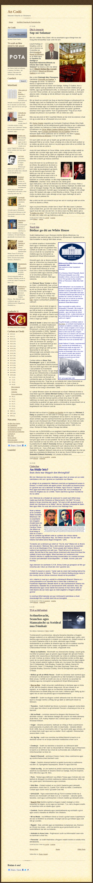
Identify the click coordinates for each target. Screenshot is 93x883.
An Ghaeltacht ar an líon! (15, 427)
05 (12, 404)
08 (12, 396)
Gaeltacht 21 (11, 433)
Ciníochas (14, 392)
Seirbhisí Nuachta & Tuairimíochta (28, 22)
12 (12, 377)
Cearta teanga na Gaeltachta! (16, 431)
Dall (69, 209)
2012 (11, 367)
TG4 (60, 345)
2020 (11, 348)
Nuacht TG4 (35, 802)
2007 (11, 413)
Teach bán (14, 389)
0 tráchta (52, 217)
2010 (11, 372)
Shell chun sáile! (12, 440)
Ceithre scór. (21, 135)
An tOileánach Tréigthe (14, 429)
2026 (11, 334)
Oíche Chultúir (38, 123)
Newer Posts (34, 849)
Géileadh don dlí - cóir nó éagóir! (22, 115)
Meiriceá (35, 458)
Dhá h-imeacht (15, 387)
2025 (11, 336)
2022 (11, 343)
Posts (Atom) (43, 854)
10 (12, 382)
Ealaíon (35, 219)
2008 (11, 411)
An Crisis (21, 156)
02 (12, 408)
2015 (11, 360)
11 (12, 380)
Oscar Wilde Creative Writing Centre (55, 129)
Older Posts (81, 849)
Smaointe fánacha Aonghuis (16, 441)
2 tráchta (53, 601)
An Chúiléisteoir (12, 425)
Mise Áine (11, 435)
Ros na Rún (35, 685)
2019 (11, 351)
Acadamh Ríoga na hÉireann (37, 53)
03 (12, 406)
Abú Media (62, 324)
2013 (11, 365)
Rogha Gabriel (12, 437)
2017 (11, 355)
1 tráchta (53, 457)
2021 (11, 346)
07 (12, 399)
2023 (11, 341)
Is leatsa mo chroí (37, 213)
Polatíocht (42, 458)
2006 (11, 416)
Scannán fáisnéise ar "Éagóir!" (21, 243)
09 (12, 384)
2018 (11, 353)
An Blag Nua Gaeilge (14, 423)
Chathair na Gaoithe (55, 413)
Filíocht (41, 219)
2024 (11, 339)
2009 (11, 375)
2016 (11, 358)
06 (12, 401)
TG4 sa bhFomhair (16, 394)
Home (11, 22)
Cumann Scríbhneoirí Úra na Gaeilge (56, 132)
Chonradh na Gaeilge (46, 79)
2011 (11, 370)
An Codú (14, 12)
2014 (11, 363)
